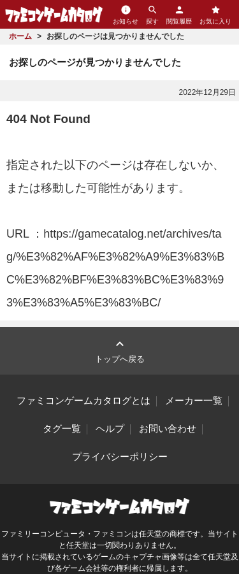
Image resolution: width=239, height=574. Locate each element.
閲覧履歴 (179, 14)
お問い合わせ (167, 429)
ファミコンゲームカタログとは (83, 401)
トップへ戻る (120, 350)
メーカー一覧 (193, 401)
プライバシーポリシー (120, 457)
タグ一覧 (62, 429)
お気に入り (215, 14)
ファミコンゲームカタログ (53, 14)
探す (152, 14)
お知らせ (125, 14)
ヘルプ (110, 429)
